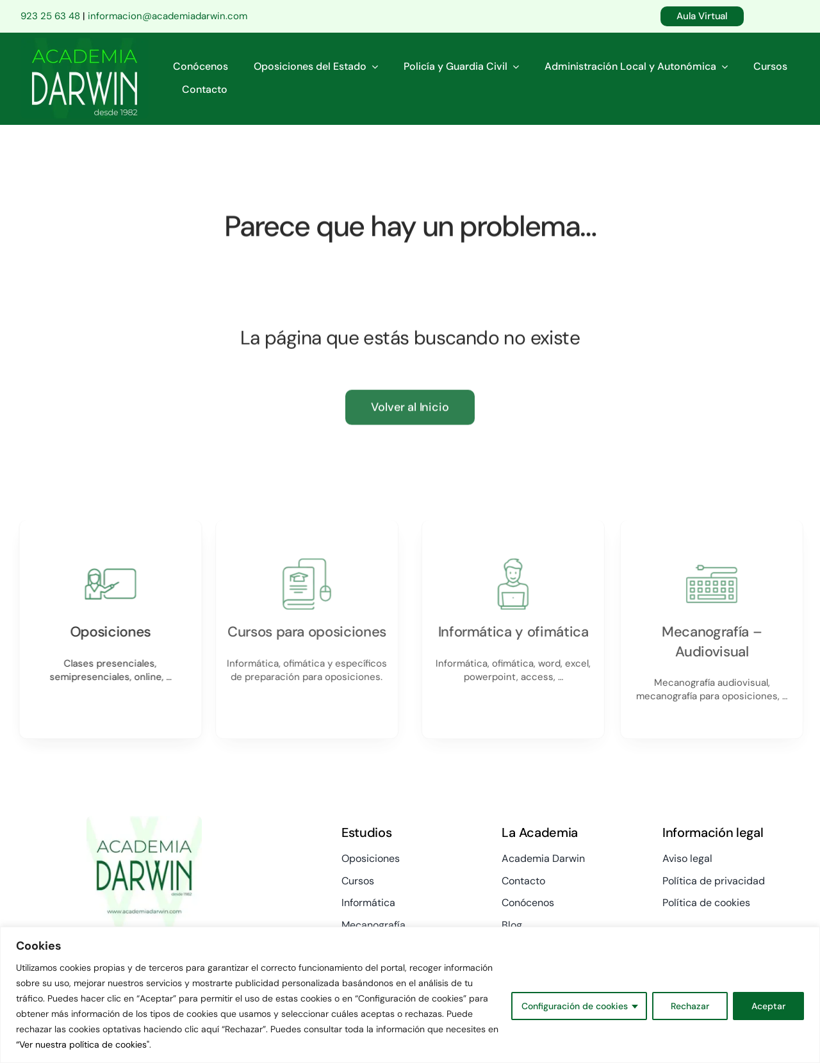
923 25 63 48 (50, 16)
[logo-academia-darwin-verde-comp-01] (84, 43)
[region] (410, 995)
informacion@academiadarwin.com (167, 16)
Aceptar (768, 1006)
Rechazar (690, 1006)
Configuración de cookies (574, 1006)
